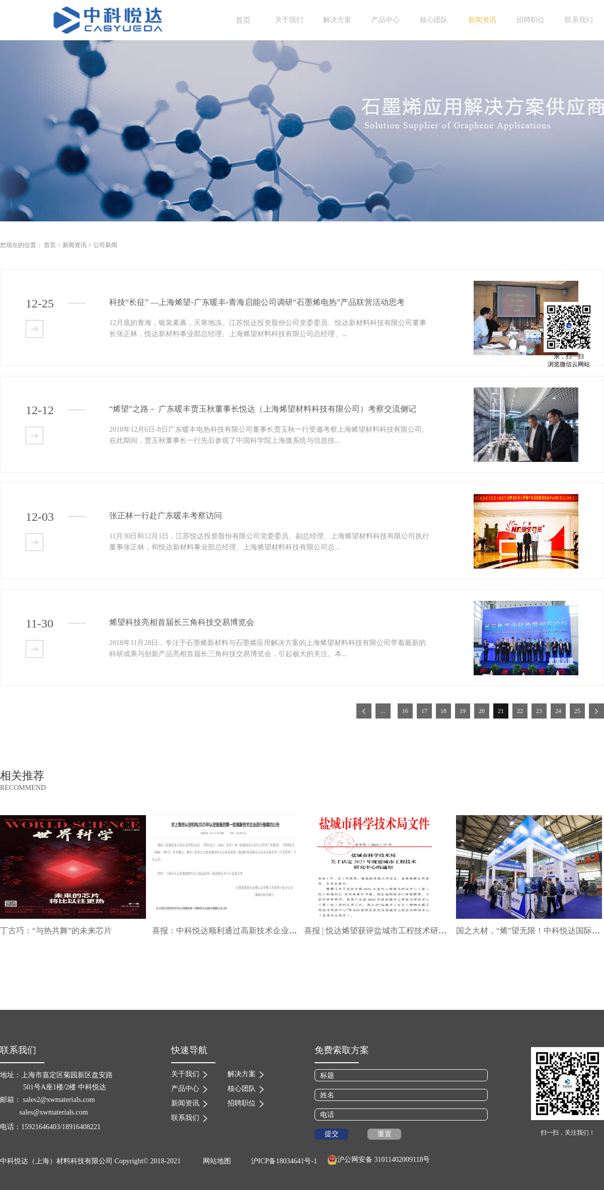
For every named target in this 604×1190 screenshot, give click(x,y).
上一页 (363, 711)
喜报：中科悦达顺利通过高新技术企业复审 (228, 930)
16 (405, 711)
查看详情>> (34, 329)
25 (577, 711)
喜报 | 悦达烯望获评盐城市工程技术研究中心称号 (391, 930)
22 (520, 711)
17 (424, 711)
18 (443, 711)
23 (539, 711)
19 (463, 711)
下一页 (596, 711)
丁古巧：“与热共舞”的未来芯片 (56, 930)
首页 (243, 20)
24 (558, 711)
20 (482, 711)
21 (501, 711)
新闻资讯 (74, 245)
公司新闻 (105, 245)
